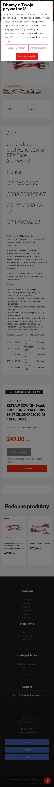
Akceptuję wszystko (27, 56)
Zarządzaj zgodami (16, 47)
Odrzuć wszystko (38, 47)
